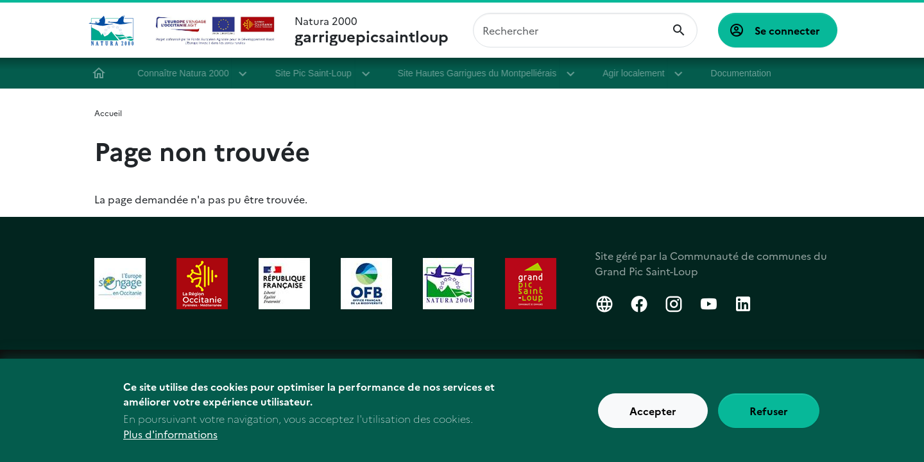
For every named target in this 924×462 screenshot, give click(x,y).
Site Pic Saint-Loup (318, 73)
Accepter (652, 413)
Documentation (744, 73)
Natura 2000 (372, 30)
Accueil (105, 73)
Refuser (768, 413)
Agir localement (639, 73)
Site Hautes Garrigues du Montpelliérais (483, 73)
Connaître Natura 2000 (188, 73)
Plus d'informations (170, 436)
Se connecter (787, 30)
